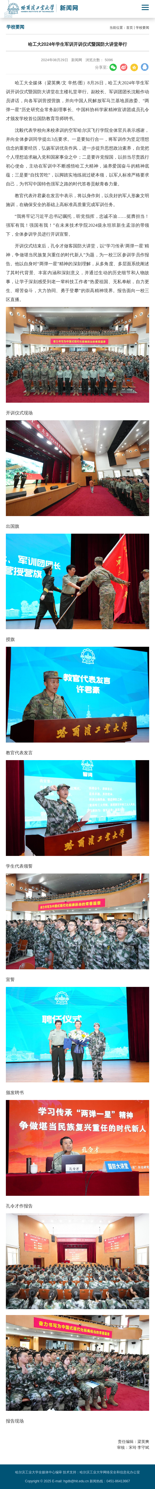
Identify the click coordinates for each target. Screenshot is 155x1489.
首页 (129, 28)
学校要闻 (142, 28)
